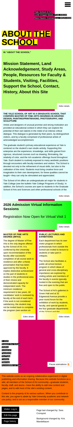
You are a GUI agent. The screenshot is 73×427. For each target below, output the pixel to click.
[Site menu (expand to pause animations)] (67, 4)
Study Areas (53, 69)
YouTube (6, 356)
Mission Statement (21, 63)
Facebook (6, 353)
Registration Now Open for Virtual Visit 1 (34, 216)
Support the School (22, 86)
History (10, 92)
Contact (50, 86)
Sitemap (6, 362)
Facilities (48, 80)
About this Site (33, 92)
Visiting (30, 80)
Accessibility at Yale (11, 365)
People (10, 75)
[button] (64, 106)
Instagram (6, 350)
